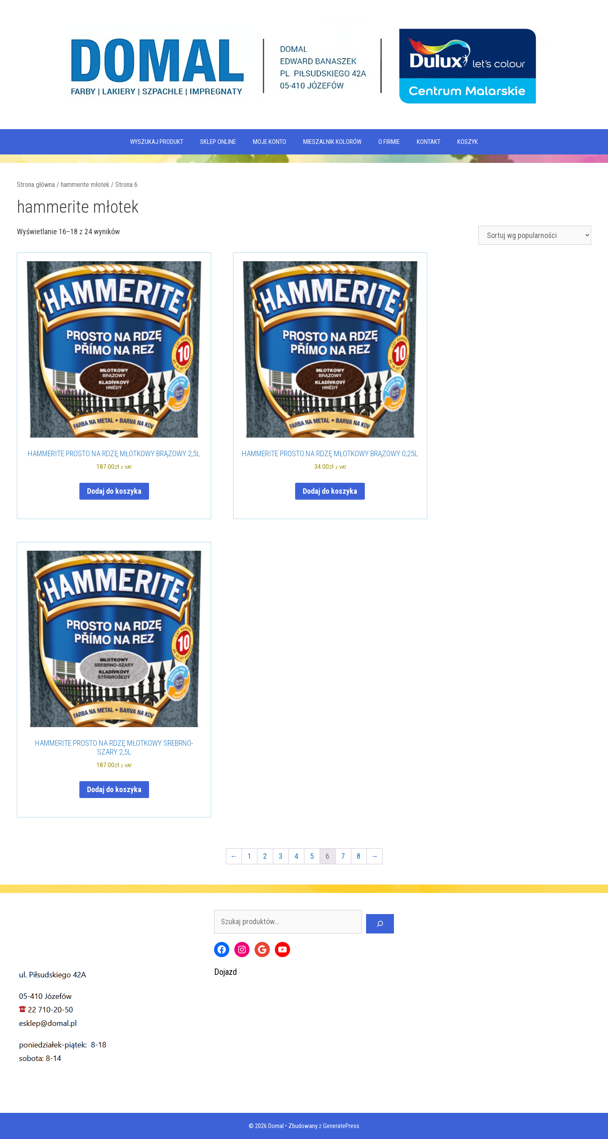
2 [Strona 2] (265, 856)
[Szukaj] (380, 923)
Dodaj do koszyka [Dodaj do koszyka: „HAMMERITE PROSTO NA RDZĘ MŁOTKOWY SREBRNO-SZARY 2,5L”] (114, 789)
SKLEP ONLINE (218, 142)
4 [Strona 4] (296, 856)
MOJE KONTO (269, 142)
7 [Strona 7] (343, 856)
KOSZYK (467, 142)
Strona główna (36, 185)
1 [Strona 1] (249, 856)
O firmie (389, 142)
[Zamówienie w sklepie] (534, 235)
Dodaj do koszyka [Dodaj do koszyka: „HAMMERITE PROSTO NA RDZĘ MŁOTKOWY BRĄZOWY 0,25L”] (330, 491)
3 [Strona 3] (280, 856)
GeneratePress (341, 1126)
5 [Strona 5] (312, 856)
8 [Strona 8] (359, 856)
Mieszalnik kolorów (332, 142)
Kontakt (428, 142)
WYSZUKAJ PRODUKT (156, 142)
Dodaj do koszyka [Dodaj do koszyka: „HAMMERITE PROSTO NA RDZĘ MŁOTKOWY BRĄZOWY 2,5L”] (114, 491)
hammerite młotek (85, 185)
